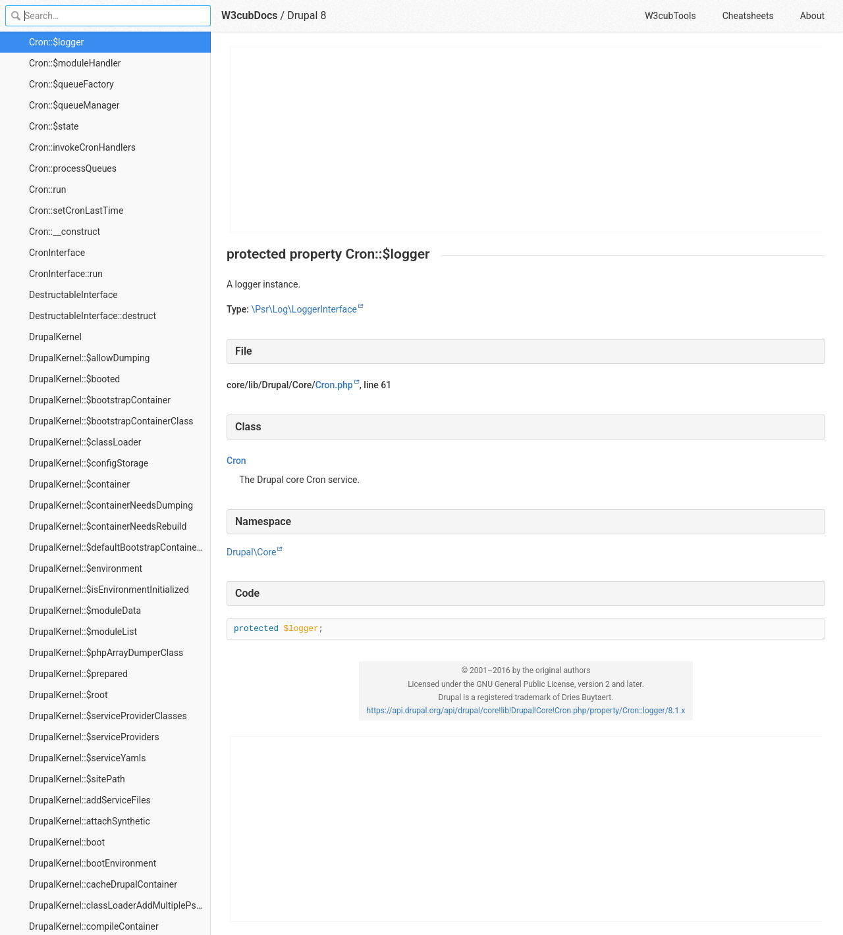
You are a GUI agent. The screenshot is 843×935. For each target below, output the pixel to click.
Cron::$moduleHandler (75, 63)
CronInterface (57, 252)
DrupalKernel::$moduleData (85, 610)
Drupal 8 (306, 15)
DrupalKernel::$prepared (78, 674)
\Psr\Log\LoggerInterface (303, 309)
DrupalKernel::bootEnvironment (92, 863)
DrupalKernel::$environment (85, 568)
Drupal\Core (251, 552)
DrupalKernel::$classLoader (85, 442)
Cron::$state (54, 126)
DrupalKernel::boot (67, 842)
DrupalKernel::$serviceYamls (87, 758)
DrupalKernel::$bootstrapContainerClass (111, 421)
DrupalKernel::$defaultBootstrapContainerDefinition (120, 547)
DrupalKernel (55, 337)
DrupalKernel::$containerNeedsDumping (111, 505)
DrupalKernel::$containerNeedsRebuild (107, 526)
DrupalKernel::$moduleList (83, 631)
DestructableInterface (73, 295)
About (812, 16)
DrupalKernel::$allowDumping (89, 358)
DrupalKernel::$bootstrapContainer (100, 400)
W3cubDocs (249, 15)
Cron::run (47, 189)
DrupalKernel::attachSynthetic (89, 821)
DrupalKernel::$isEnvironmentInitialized (109, 589)
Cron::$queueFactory (71, 84)
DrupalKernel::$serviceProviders (94, 737)
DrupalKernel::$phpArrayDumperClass (106, 652)
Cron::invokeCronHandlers (82, 147)
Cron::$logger (56, 42)
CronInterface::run (66, 273)
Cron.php (334, 385)
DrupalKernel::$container (79, 484)
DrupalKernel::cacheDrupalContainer (103, 884)
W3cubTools (670, 16)
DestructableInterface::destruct (92, 316)
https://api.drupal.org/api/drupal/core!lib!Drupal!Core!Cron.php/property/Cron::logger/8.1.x (526, 710)
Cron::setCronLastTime (76, 210)
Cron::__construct (64, 231)
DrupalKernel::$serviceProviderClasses (108, 716)
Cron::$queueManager (74, 105)
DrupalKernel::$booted (74, 379)
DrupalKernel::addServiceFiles (90, 800)
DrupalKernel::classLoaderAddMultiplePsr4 (116, 905)
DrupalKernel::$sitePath (77, 779)
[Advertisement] (527, 139)
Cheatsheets (748, 16)
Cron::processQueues (73, 168)
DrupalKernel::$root (68, 695)
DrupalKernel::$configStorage (88, 463)
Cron (236, 460)
